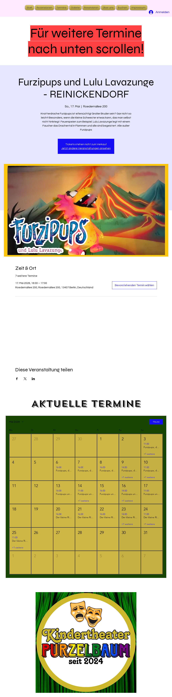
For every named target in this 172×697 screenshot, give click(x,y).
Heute (156, 421)
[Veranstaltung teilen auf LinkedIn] (33, 378)
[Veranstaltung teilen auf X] (25, 378)
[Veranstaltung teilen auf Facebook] (16, 378)
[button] (20, 445)
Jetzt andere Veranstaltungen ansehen (86, 148)
